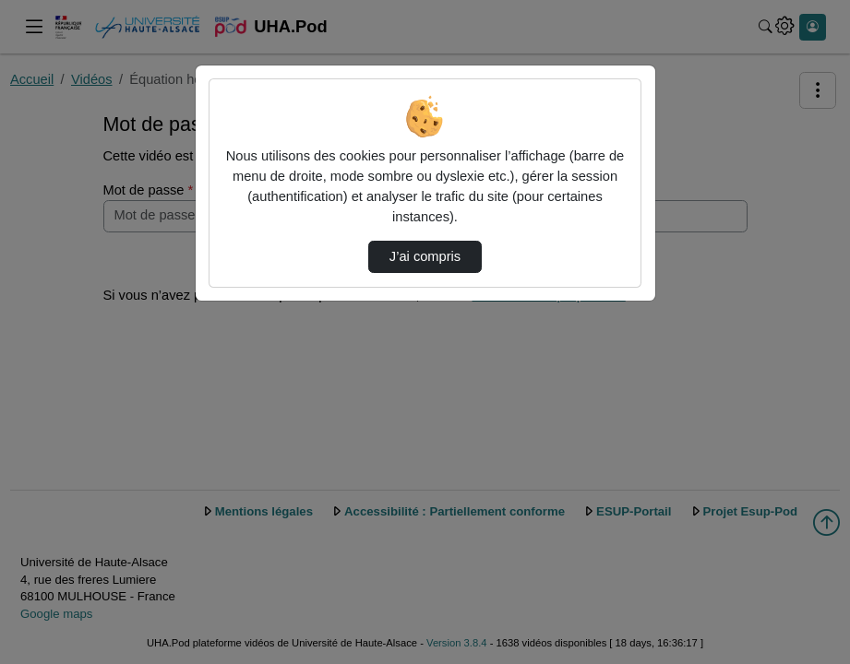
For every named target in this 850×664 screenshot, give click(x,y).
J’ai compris (425, 256)
